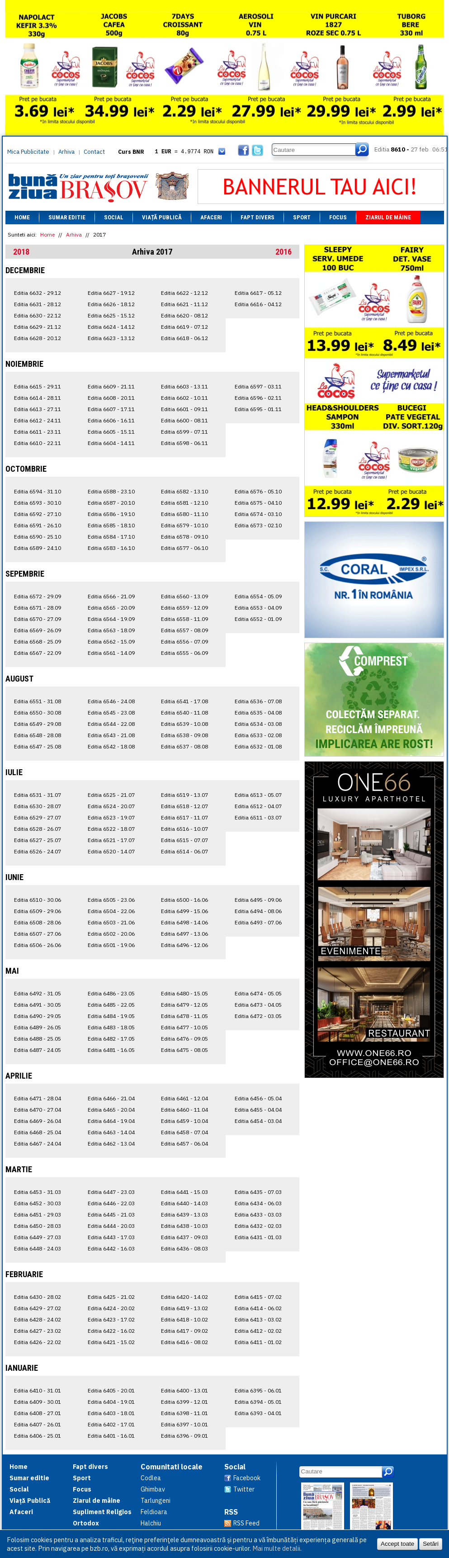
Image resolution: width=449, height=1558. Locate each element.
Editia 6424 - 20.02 (111, 1308)
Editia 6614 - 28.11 (37, 397)
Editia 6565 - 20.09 (111, 607)
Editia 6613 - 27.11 (37, 409)
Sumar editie (66, 217)
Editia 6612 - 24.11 (37, 420)
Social (113, 217)
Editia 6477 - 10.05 (184, 1027)
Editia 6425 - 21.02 (111, 1296)
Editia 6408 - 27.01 (37, 1413)
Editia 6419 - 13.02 (184, 1308)
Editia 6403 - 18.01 (111, 1413)
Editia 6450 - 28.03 (37, 1225)
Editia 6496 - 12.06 (184, 945)
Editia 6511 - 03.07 (258, 817)
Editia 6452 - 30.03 (37, 1203)
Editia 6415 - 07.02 (258, 1296)
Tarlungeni (155, 1500)
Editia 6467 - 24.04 (37, 1143)
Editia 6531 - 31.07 (37, 794)
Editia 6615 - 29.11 (37, 386)
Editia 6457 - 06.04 (184, 1143)
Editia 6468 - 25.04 (37, 1132)
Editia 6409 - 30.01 (37, 1401)
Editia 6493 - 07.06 (258, 922)
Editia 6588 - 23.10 (111, 491)
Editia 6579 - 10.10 (184, 525)
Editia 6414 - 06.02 (258, 1308)
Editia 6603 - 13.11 (184, 386)
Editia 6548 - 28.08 (37, 735)
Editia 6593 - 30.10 (37, 502)
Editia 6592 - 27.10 (37, 514)
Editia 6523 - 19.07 (111, 817)
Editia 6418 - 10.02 (184, 1319)
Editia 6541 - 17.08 (184, 701)
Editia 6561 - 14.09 (111, 652)
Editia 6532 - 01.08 (258, 746)
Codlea (151, 1478)
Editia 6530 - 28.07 (37, 806)
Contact (94, 152)
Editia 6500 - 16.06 (184, 899)
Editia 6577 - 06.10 (184, 548)
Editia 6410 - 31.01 (37, 1390)
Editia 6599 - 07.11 (184, 431)
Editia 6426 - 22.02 (37, 1342)
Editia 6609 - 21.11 (111, 386)
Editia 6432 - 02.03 (258, 1225)
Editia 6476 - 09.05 (184, 1038)
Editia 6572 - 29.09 (37, 596)
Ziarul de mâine (388, 217)
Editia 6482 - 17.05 (111, 1038)
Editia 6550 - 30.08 (37, 712)
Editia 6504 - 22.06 (111, 911)
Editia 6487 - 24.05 (37, 1050)
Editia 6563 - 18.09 (111, 630)
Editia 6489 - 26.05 (37, 1027)
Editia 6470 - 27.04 (37, 1109)
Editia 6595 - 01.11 (258, 409)
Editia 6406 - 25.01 (37, 1435)
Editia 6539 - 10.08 (184, 723)
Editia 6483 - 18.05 (111, 1027)
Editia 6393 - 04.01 (258, 1413)
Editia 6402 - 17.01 (111, 1424)
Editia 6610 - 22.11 (37, 443)
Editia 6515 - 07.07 (184, 840)
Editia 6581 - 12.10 (184, 502)
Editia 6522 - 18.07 (111, 828)
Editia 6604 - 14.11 (111, 443)
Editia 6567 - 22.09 (37, 652)
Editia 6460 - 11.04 (184, 1109)
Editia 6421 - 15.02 (111, 1342)
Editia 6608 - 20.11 (111, 397)
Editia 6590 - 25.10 (37, 536)
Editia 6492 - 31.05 (37, 993)
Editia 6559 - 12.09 (184, 607)
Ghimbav (153, 1489)
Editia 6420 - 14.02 (184, 1296)
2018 (21, 251)
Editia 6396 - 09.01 (184, 1435)
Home (22, 217)
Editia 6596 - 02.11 (258, 397)
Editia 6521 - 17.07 (111, 840)
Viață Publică (162, 217)
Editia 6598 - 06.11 (184, 443)
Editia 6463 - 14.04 (111, 1132)
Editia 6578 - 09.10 (184, 536)
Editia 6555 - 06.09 (184, 652)
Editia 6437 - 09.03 (184, 1237)
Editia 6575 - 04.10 (258, 502)
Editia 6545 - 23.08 (111, 712)
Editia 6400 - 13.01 (184, 1390)
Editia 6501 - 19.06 (111, 945)
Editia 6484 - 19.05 (111, 1016)
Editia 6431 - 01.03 (258, 1237)
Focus (338, 217)
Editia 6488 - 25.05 (37, 1038)
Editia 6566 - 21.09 (111, 596)
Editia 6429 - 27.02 (37, 1308)
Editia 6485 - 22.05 (111, 1004)
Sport (302, 217)
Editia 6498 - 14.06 (184, 922)
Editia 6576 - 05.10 (258, 491)
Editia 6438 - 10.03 (184, 1225)
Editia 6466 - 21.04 (111, 1098)
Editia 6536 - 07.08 (258, 701)
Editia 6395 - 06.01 (258, 1390)
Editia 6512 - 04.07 (258, 806)
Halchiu (151, 1523)
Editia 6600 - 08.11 (184, 420)
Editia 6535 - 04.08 (258, 712)
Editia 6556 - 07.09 (184, 641)
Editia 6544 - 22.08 (111, 723)
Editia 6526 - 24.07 (37, 851)
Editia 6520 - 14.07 (111, 851)
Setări (431, 1543)
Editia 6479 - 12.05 (184, 1004)
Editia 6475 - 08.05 (184, 1050)
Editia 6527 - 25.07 (37, 840)
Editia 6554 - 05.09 (258, 596)
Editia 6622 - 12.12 (184, 292)
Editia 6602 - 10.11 (184, 397)
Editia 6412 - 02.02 (258, 1330)
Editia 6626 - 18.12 (111, 304)
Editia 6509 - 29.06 (37, 911)
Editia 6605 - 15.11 (111, 431)
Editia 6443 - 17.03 (111, 1237)
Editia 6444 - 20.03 (111, 1225)
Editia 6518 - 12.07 (184, 806)
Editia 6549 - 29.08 (37, 723)
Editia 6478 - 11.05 (184, 1016)
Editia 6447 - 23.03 (111, 1192)
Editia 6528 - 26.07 (37, 828)
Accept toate (397, 1543)
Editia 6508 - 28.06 (37, 922)
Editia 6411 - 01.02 (258, 1342)
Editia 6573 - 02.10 (258, 525)
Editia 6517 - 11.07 (184, 817)
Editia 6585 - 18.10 (111, 525)
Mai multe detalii (276, 1548)
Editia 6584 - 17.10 (111, 536)
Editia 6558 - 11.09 (184, 619)
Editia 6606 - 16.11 (111, 420)
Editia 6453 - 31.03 (37, 1192)
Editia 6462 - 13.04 (111, 1143)
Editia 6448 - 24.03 (37, 1248)
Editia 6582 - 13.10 (184, 491)
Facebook (246, 1478)
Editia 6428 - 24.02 (37, 1319)
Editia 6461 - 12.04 (184, 1098)
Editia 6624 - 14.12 (111, 326)
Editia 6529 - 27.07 (37, 817)
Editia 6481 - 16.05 (111, 1050)
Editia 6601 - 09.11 (184, 409)
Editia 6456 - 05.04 (258, 1098)
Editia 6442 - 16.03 (111, 1248)
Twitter (244, 1489)
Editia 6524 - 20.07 (111, 806)
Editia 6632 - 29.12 (37, 292)
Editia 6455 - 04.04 (258, 1109)
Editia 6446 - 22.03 (111, 1203)
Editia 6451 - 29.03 (37, 1214)
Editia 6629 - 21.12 (37, 326)
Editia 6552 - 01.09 (258, 619)
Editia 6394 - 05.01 (258, 1401)
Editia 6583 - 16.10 (111, 548)
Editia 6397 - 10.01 (184, 1424)
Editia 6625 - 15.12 (111, 315)
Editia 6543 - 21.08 (111, 735)
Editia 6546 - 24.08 (111, 701)
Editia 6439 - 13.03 (184, 1214)
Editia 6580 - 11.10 (184, 514)
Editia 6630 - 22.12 (37, 315)
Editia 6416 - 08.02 (184, 1342)
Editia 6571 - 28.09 (37, 607)
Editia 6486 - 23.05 (111, 993)
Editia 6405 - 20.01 (111, 1390)
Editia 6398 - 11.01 (184, 1413)
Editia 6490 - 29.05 (37, 1016)
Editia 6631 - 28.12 (37, 304)
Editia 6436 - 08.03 (184, 1248)
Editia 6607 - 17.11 (111, 409)
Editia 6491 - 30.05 (37, 1004)
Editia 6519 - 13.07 (184, 794)
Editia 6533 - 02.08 (258, 735)
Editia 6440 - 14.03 (184, 1203)
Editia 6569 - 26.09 (37, 630)
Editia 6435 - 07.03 (258, 1192)
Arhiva (66, 152)
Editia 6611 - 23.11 (37, 431)
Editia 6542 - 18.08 (111, 746)
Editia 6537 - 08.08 (184, 746)
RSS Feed (246, 1523)
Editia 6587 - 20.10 (111, 502)
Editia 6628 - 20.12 (37, 338)
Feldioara (154, 1512)
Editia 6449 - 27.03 (37, 1237)
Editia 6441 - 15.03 (184, 1192)
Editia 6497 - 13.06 (184, 933)
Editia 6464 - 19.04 (111, 1121)
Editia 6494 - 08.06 (258, 911)
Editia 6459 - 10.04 (184, 1121)
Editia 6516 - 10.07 (184, 828)
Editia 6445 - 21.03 (111, 1214)
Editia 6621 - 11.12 (184, 304)
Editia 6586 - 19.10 (111, 514)
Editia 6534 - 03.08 (258, 723)
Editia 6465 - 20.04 (111, 1109)
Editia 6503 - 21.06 (111, 922)
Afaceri (211, 217)
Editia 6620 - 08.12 (184, 315)
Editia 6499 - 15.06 (184, 911)
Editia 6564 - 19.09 (111, 619)
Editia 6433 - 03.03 (258, 1214)
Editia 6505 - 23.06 (111, 899)
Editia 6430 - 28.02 (37, 1296)
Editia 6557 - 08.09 (184, 630)
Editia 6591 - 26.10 (37, 525)
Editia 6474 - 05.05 (258, 993)
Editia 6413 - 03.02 (258, 1319)
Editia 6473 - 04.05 (258, 1004)
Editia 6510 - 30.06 (37, 899)
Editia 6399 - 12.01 (184, 1401)
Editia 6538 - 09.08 (184, 735)
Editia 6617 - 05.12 (258, 292)
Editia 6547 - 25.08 (37, 746)
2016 (283, 251)
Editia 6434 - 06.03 (258, 1203)
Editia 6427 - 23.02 (37, 1330)
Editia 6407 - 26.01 (37, 1424)
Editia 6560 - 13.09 (184, 596)
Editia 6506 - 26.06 (37, 945)
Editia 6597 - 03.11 (258, 386)
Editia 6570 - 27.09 (37, 619)
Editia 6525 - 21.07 (111, 794)
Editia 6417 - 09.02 (184, 1330)
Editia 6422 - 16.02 (111, 1330)
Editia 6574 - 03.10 (258, 514)
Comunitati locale (172, 1466)
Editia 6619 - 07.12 (184, 326)
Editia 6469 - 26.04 (37, 1121)
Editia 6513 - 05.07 (258, 794)
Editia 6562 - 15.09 (111, 641)
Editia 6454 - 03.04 (258, 1121)
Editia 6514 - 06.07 (184, 851)
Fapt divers (257, 217)
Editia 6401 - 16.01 (111, 1435)
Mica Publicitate (28, 152)
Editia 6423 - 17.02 (111, 1319)
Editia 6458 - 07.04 (184, 1132)
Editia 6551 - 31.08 (37, 701)
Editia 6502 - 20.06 (111, 933)
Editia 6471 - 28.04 (37, 1098)
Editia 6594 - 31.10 (37, 491)
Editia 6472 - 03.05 (258, 1016)
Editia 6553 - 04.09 (258, 607)
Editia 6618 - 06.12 (184, 338)
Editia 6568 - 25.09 (37, 641)
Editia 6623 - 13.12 (111, 338)
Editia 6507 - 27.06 (37, 933)
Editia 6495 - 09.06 (258, 899)
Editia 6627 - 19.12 (111, 292)
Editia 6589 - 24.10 (37, 548)
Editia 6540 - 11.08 (184, 712)
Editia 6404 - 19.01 (111, 1401)
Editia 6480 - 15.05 (184, 993)
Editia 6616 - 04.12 (258, 304)
